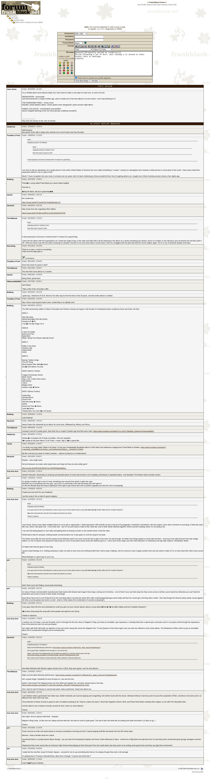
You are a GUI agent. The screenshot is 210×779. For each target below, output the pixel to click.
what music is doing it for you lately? (29, 22)
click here (100, 29)
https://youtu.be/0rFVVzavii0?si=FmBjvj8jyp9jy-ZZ (41, 207)
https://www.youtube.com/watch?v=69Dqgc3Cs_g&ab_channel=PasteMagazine (76, 652)
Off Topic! (14, 18)
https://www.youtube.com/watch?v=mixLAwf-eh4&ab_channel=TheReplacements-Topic (53, 660)
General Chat (18, 20)
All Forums (13, 16)
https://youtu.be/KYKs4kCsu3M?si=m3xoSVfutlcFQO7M (43, 218)
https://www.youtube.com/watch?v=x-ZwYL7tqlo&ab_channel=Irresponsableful (123, 436)
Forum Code (59, 59)
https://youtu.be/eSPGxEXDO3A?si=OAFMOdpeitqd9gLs (44, 473)
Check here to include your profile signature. (90, 83)
